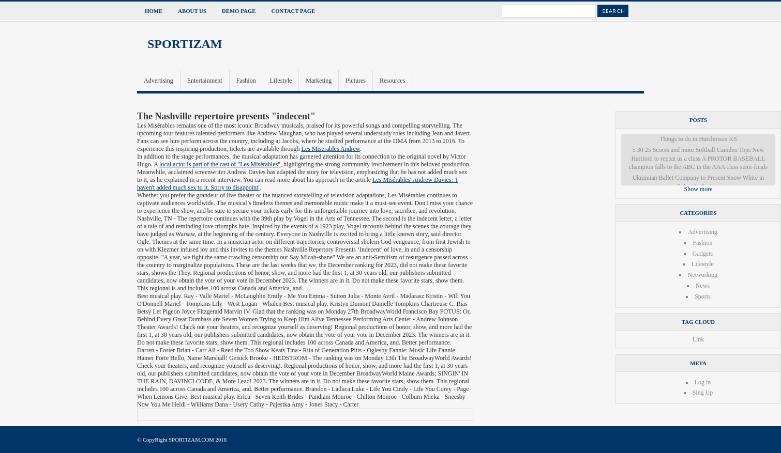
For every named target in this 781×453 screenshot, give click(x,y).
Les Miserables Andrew (331, 148)
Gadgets (703, 253)
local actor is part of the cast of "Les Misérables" (219, 164)
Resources (392, 80)
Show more (698, 189)
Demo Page (239, 11)
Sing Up (703, 392)
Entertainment (204, 80)
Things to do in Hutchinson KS (698, 139)
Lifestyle (281, 80)
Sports (703, 296)
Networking (702, 274)
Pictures (356, 80)
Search (612, 11)
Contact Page (293, 11)
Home (153, 11)
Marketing (319, 80)
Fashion (246, 80)
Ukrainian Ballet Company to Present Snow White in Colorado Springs (698, 182)
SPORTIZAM (184, 44)
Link (698, 339)
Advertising (158, 80)
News (703, 285)
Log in (703, 382)
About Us (192, 11)
